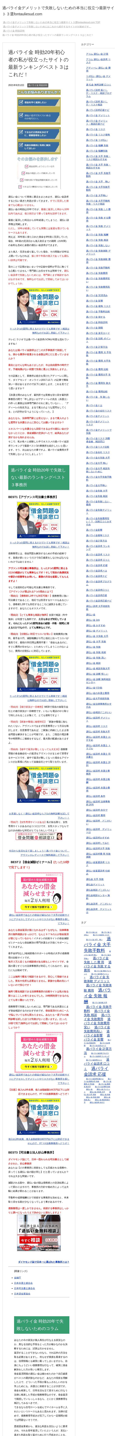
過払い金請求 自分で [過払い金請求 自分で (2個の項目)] (97, 1104)
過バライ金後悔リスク (97, 537)
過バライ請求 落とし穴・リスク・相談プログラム (99, 95)
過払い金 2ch (93, 622)
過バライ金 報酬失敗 (97, 153)
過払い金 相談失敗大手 (98, 670)
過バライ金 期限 (94, 330)
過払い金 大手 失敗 (96, 643)
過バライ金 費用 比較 (97, 371)
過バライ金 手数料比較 (98, 313)
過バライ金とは (94, 407)
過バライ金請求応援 (96, 597)
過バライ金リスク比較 (97, 449)
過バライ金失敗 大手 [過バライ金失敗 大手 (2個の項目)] (99, 1004)
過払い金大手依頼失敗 (97, 700)
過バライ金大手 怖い (97, 465)
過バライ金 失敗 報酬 (97, 236)
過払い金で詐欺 (94, 690)
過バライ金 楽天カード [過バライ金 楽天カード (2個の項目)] (98, 1047)
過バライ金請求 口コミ (98, 562)
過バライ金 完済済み (97, 297)
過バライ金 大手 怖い (98, 183)
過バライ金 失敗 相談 (97, 242)
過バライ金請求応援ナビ (99, 603)
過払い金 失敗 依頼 (96, 654)
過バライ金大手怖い (96, 487)
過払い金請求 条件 (95, 798)
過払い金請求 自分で (97, 812)
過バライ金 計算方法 (97, 349)
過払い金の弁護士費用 (97, 695)
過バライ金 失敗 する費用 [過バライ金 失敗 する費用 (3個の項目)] (97, 968)
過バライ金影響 (94, 532)
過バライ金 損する (95, 319)
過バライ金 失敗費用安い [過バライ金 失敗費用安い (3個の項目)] (97, 1025)
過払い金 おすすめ (95, 627)
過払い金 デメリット (97, 633)
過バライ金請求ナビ (96, 578)
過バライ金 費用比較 (97, 393)
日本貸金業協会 (22, 1296)
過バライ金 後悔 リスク (98, 308)
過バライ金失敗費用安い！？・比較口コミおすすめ (99, 523)
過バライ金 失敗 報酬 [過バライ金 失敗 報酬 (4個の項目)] (97, 998)
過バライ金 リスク (95, 131)
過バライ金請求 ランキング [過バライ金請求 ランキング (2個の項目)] (99, 1058)
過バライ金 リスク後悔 (98, 136)
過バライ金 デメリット (98, 117)
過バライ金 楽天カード (98, 335)
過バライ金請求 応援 (97, 567)
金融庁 (17, 1280)
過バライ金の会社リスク (99, 413)
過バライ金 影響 (94, 303)
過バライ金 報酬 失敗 (97, 147)
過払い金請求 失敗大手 (98, 733)
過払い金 (90, 616)
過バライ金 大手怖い (97, 197)
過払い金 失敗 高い (96, 660)
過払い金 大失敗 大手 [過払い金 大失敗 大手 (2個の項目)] (97, 1094)
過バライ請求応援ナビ (97, 112)
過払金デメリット (95, 886)
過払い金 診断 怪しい (97, 676)
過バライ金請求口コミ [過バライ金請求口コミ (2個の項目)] (94, 1062)
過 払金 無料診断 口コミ (98, 87)
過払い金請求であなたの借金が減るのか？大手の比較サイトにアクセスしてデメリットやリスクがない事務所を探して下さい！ (39, 921)
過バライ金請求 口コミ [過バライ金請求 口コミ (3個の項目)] (97, 1066)
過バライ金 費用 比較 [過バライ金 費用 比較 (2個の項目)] (102, 1089)
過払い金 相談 (93, 665)
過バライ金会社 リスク (98, 454)
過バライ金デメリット (97, 418)
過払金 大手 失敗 (95, 881)
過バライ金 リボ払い (97, 142)
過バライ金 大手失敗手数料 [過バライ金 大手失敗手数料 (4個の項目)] (97, 946)
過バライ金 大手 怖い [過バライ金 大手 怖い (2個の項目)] (94, 942)
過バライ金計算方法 (96, 543)
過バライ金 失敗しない (98, 247)
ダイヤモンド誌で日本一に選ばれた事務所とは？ (43, 1264)
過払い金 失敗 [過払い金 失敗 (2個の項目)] (105, 1096)
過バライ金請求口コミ (97, 592)
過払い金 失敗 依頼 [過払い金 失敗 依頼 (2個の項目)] (93, 1099)
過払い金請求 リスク (97, 728)
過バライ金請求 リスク (98, 556)
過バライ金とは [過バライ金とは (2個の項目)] (91, 934)
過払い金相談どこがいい (99, 714)
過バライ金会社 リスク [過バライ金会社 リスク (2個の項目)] (101, 937)
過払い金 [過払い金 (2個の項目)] (89, 1091)
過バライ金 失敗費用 (97, 275)
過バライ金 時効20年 (37, 87)
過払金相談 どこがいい (98, 892)
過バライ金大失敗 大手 (98, 460)
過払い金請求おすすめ (97, 839)
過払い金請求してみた (97, 845)
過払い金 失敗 (93, 649)
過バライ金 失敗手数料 (98, 270)
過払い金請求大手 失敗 (98, 850)
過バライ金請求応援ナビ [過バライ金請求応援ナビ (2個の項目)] (95, 1081)
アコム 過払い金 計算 (97, 56)
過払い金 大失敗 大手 (97, 638)
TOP (51, 24)
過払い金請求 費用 (95, 817)
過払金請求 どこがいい (99, 906)
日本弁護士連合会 (23, 1285)
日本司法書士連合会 (24, 1290)
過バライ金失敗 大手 (97, 493)
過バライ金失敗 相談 (97, 498)
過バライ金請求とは (96, 573)
